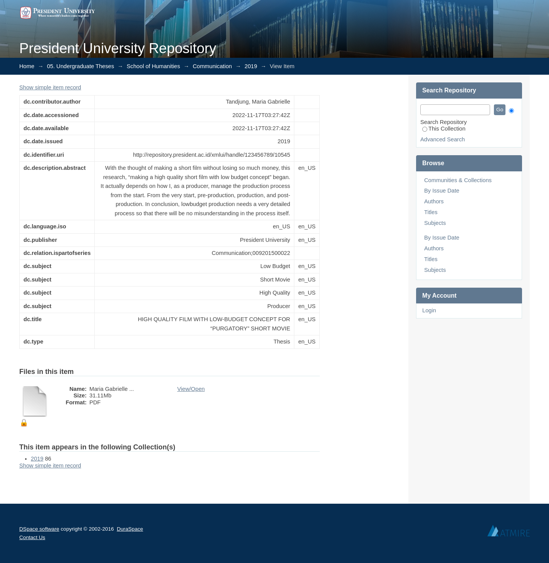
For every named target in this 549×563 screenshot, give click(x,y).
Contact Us (32, 537)
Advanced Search (442, 139)
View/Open (191, 389)
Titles (430, 212)
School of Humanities (153, 66)
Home (26, 66)
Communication (212, 66)
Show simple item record (50, 87)
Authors (434, 201)
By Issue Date (441, 191)
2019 (251, 66)
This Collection (443, 129)
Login (429, 310)
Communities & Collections (458, 180)
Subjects (435, 223)
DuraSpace (130, 529)
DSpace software (39, 529)
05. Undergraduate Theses (80, 66)
